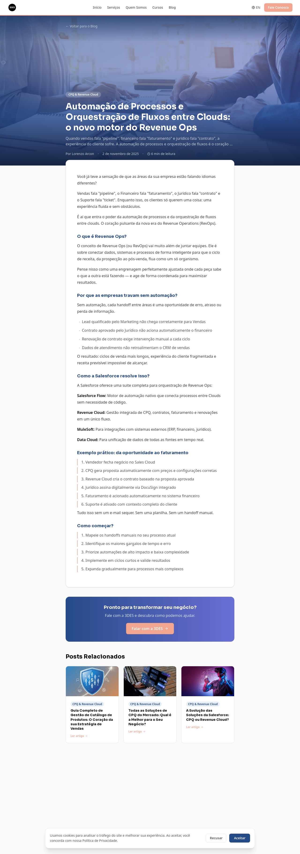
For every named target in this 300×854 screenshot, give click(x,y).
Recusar (216, 838)
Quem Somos (136, 7)
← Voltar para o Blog (82, 26)
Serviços (113, 7)
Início (97, 7)
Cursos (157, 7)
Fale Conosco (278, 7)
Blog (172, 7)
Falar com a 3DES (150, 628)
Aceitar (239, 838)
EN (256, 7)
